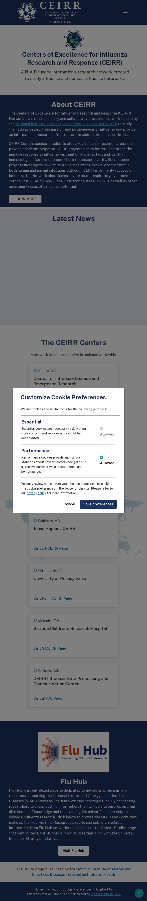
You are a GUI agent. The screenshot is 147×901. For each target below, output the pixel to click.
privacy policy (41, 493)
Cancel (74, 504)
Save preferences (103, 504)
